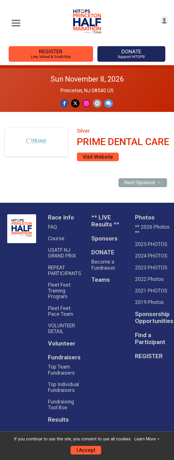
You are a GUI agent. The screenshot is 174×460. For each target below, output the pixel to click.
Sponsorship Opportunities (152, 317)
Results (58, 419)
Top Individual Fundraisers (63, 387)
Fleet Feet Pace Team (60, 311)
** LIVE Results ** (105, 221)
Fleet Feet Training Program (59, 290)
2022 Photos (149, 279)
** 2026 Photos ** (152, 230)
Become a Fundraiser (103, 265)
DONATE (131, 53)
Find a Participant (150, 339)
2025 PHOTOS (151, 244)
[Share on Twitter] (75, 103)
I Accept (85, 450)
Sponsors (104, 238)
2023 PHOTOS (151, 268)
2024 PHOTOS (151, 256)
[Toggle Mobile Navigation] (16, 23)
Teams (100, 280)
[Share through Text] (108, 103)
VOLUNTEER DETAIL (61, 328)
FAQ (52, 227)
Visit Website (98, 157)
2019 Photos (149, 302)
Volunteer (61, 343)
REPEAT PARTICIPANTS (64, 270)
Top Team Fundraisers (61, 369)
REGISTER (50, 53)
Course (56, 238)
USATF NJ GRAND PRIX (62, 253)
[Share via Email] (97, 103)
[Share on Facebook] (64, 103)
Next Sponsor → (143, 182)
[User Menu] (164, 20)
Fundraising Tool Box (61, 404)
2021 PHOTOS (151, 291)
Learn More (145, 439)
